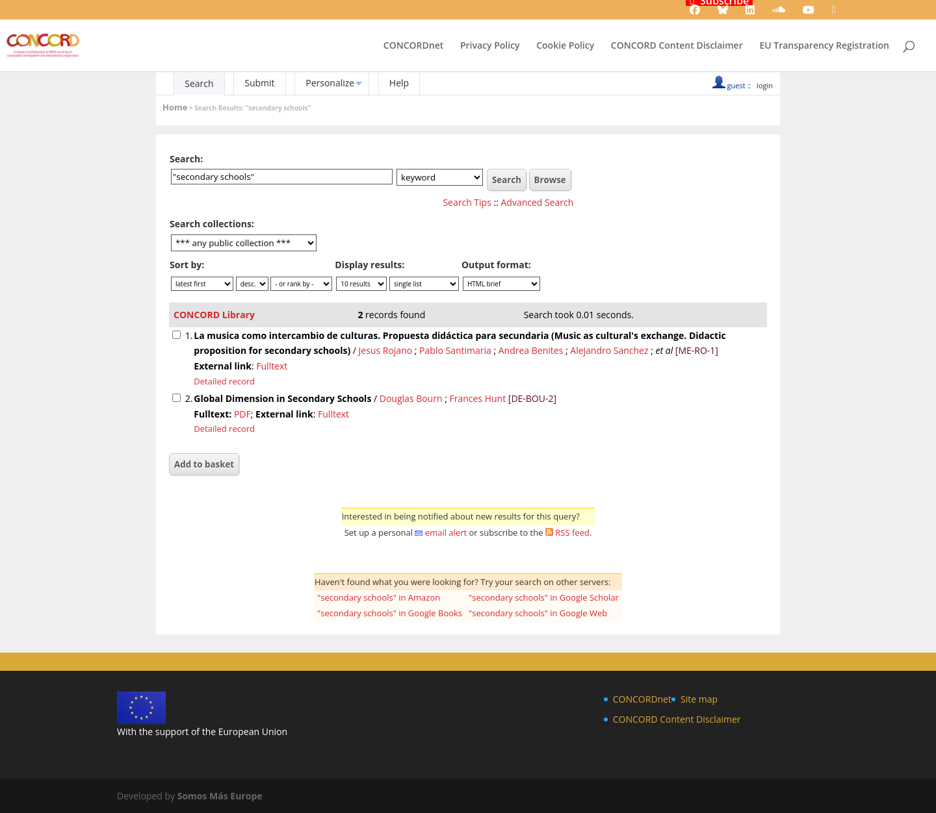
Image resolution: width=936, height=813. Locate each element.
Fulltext (271, 366)
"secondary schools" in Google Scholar (544, 597)
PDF (242, 414)
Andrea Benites (531, 350)
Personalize (330, 83)
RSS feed (572, 532)
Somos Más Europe (220, 796)
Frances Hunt (477, 398)
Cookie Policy (565, 46)
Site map (699, 699)
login (765, 85)
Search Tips (467, 202)
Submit (259, 83)
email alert (446, 532)
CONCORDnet (413, 46)
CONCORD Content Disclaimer (677, 46)
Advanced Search (537, 202)
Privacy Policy (490, 46)
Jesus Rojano (386, 350)
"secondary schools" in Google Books (389, 613)
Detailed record (224, 381)
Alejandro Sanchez (609, 350)
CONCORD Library (214, 314)
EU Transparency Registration (824, 46)
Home (174, 107)
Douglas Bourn (411, 398)
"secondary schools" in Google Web (538, 613)
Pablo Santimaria (455, 350)
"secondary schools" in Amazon (378, 597)
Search (199, 83)
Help (399, 83)
